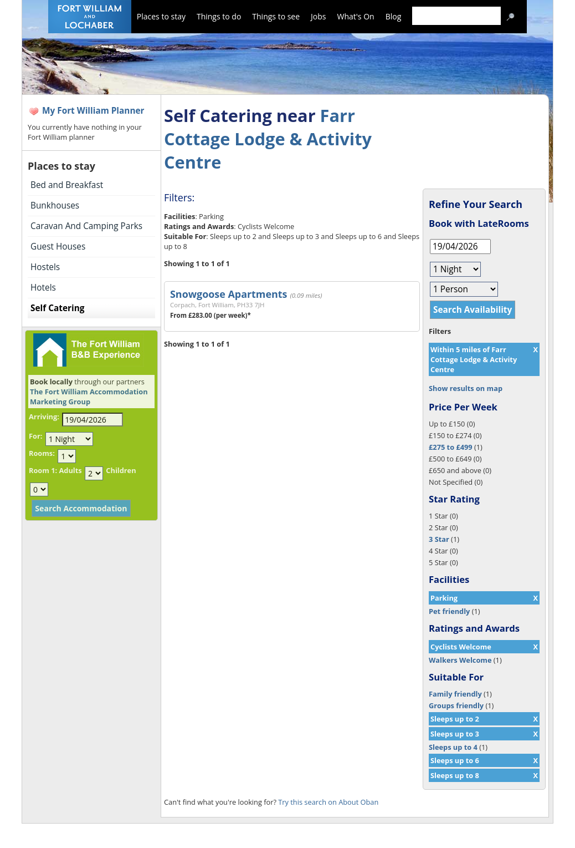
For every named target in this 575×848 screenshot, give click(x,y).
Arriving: (44, 417)
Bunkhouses (54, 205)
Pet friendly (449, 611)
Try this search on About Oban (328, 802)
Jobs (318, 16)
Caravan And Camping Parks (86, 226)
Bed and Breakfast (66, 185)
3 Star (439, 539)
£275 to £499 (451, 447)
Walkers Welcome (460, 660)
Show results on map (465, 388)
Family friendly (455, 694)
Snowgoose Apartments (228, 294)
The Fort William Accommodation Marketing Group (89, 397)
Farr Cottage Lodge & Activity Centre (268, 139)
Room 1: (43, 470)
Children (121, 470)
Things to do (219, 16)
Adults (70, 470)
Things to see (276, 16)
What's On (355, 16)
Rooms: (42, 453)
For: (35, 436)
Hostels (45, 267)
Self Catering (57, 308)
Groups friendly (456, 705)
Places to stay (161, 16)
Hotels (43, 287)
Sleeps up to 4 (453, 747)
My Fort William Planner (93, 110)
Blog (394, 16)
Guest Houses (57, 246)
